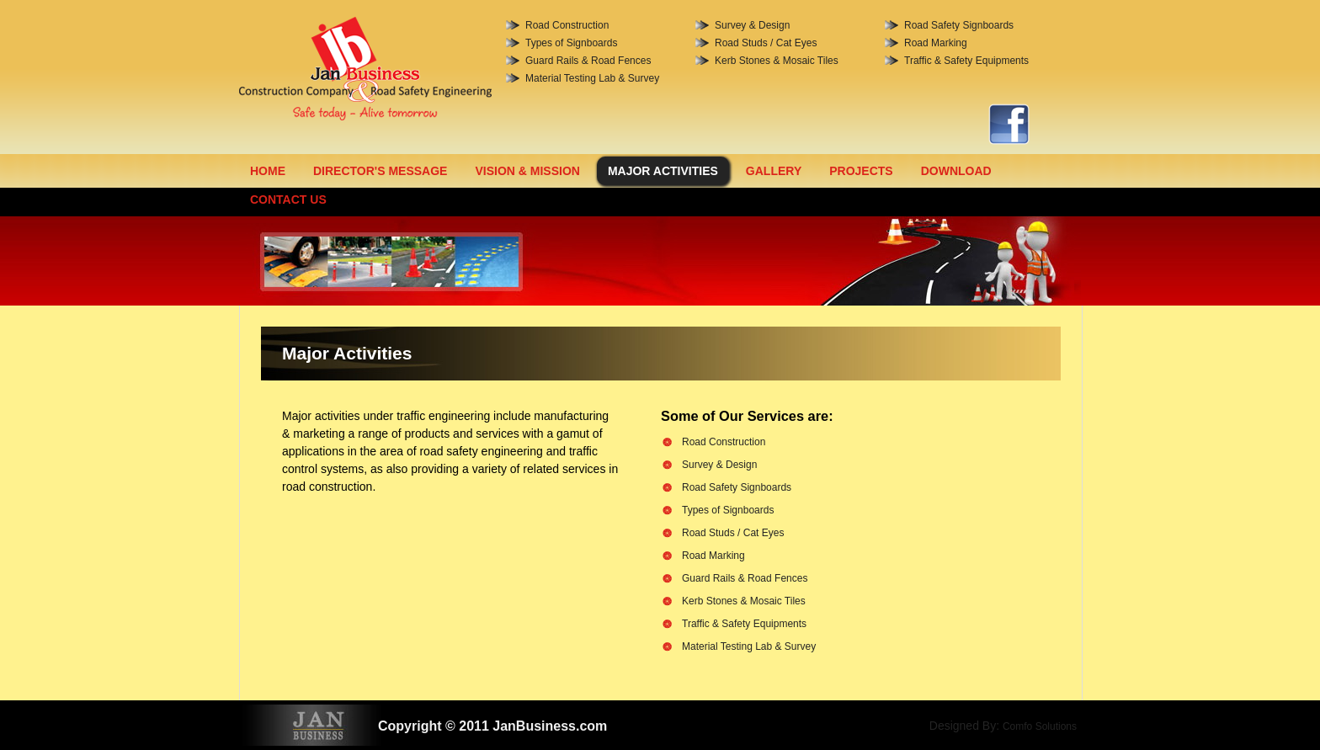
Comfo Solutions (1040, 726)
